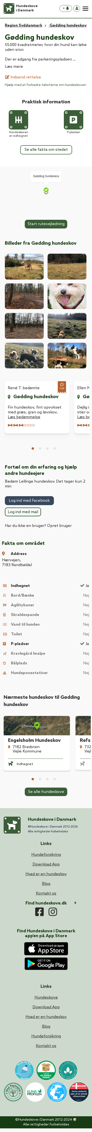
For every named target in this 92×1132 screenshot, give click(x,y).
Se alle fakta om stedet (46, 149)
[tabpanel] (37, 407)
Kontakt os (46, 1046)
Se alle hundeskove (46, 792)
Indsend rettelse (23, 77)
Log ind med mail (23, 512)
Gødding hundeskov (36, 397)
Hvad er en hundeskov (46, 1017)
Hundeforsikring (46, 1036)
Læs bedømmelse (24, 417)
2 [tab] (40, 448)
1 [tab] (33, 448)
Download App (46, 1007)
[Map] (46, 191)
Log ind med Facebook (29, 500)
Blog (46, 1026)
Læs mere (14, 66)
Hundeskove (46, 997)
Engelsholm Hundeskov (34, 741)
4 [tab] (54, 448)
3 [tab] (47, 448)
